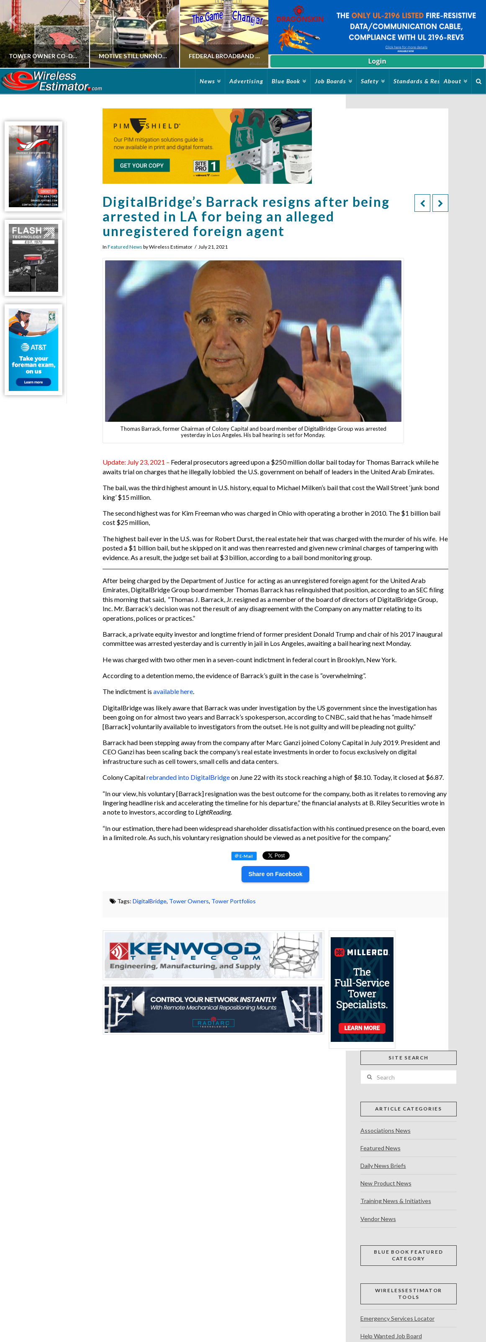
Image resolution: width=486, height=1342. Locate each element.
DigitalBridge (150, 901)
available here (173, 691)
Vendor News (378, 1218)
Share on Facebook (275, 874)
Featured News (125, 247)
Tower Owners (189, 901)
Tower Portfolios (233, 901)
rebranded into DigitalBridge (188, 777)
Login (377, 61)
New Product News (385, 1183)
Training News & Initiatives (395, 1200)
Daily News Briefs (383, 1165)
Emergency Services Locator (397, 1318)
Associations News (385, 1130)
